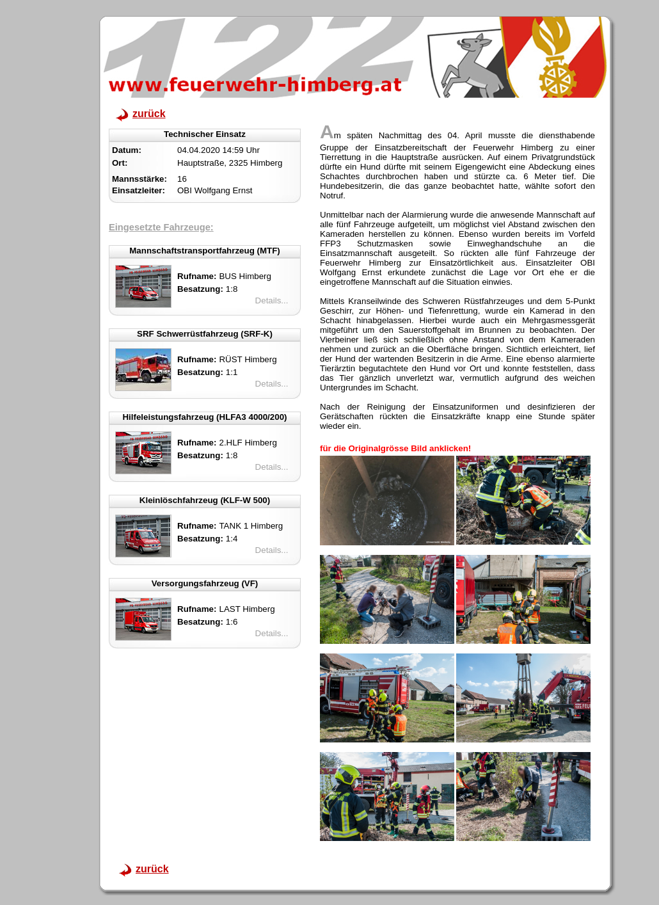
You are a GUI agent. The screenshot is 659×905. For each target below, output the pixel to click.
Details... (272, 300)
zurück (149, 113)
